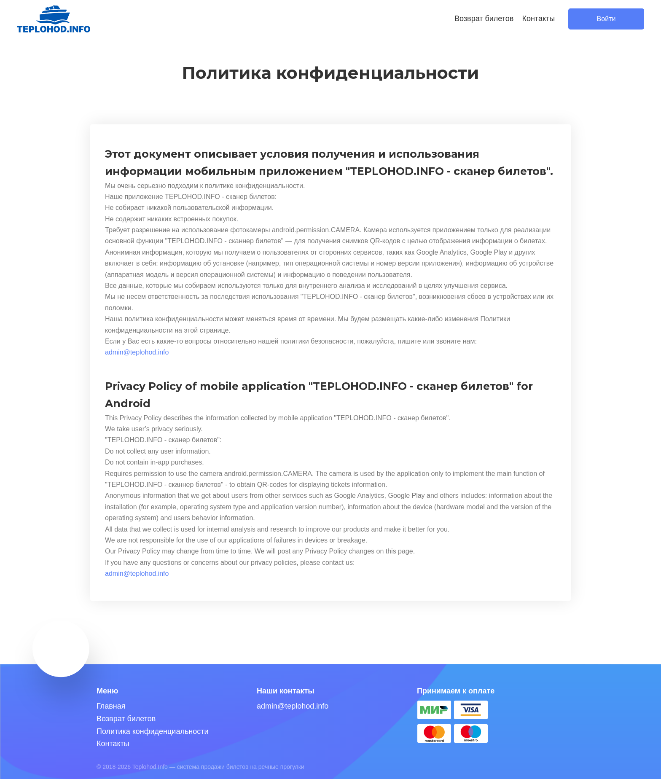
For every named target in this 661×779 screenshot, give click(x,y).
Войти (606, 18)
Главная (111, 706)
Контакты (538, 18)
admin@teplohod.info (137, 352)
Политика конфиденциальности (153, 731)
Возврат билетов (483, 18)
